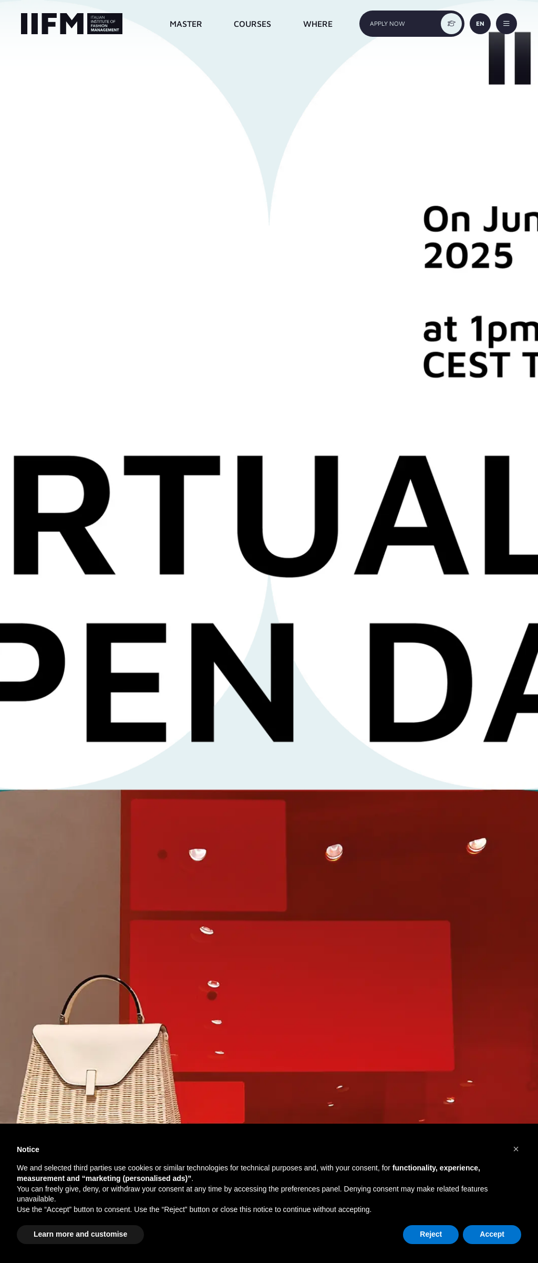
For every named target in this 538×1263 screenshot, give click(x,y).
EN (480, 23)
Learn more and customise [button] (80, 1234)
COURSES (252, 23)
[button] (516, 1148)
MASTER (186, 23)
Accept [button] (492, 1234)
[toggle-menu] (506, 23)
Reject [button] (431, 1234)
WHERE (318, 23)
